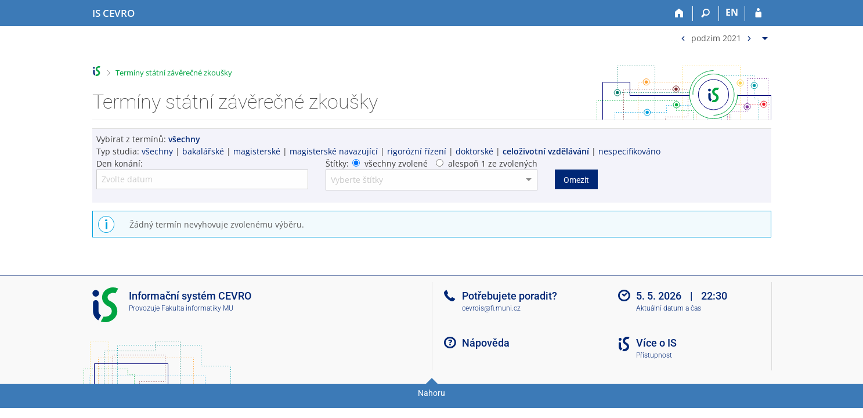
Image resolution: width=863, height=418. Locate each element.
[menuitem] (723, 35)
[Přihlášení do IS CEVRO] (758, 13)
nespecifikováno (629, 151)
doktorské (474, 151)
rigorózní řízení (416, 151)
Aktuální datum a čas (668, 308)
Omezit (576, 180)
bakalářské (203, 151)
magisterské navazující (334, 151)
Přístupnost (654, 355)
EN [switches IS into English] (731, 12)
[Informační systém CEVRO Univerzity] (113, 13)
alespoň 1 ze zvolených (492, 163)
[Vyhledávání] (706, 13)
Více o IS (656, 343)
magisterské (256, 151)
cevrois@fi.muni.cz (491, 308)
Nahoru (431, 393)
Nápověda (486, 343)
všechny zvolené (396, 163)
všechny (157, 151)
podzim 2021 (716, 37)
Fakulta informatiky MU (197, 308)
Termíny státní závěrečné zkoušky (173, 72)
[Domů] (680, 13)
